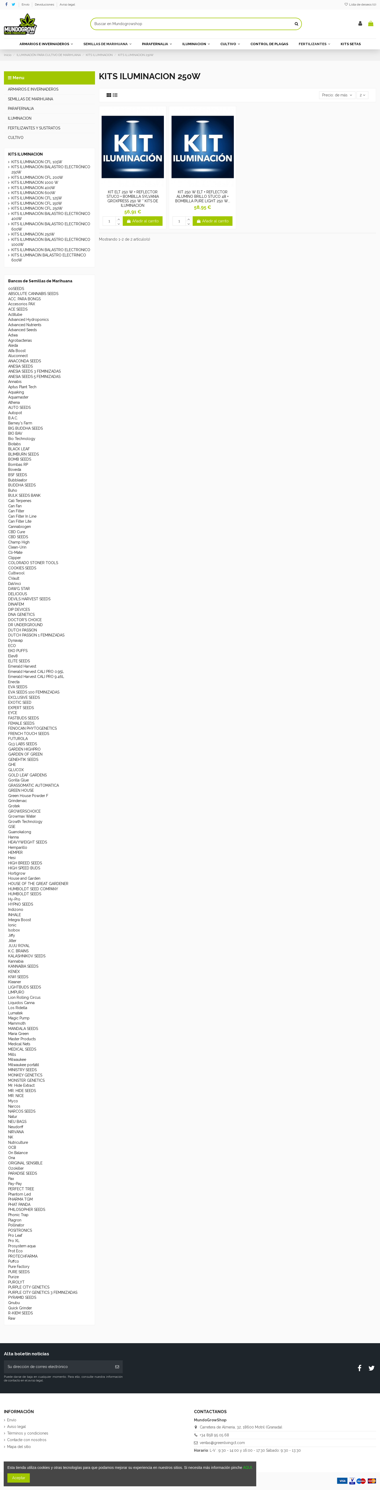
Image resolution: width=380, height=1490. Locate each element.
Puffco (13, 1261)
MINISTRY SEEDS (22, 1070)
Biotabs (14, 444)
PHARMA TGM (20, 1199)
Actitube (15, 314)
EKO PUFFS (17, 651)
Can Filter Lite (19, 521)
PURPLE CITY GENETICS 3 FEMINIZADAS (42, 1292)
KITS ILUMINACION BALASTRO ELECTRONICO (50, 250)
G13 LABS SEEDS (22, 744)
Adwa (13, 335)
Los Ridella (17, 1008)
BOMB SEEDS (19, 459)
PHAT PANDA (19, 1204)
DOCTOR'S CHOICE (25, 620)
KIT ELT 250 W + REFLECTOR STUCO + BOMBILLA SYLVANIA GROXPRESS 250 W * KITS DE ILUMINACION (133, 198)
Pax (11, 1179)
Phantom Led (19, 1194)
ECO (12, 646)
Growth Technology (25, 821)
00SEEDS (16, 289)
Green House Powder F (28, 796)
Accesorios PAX (21, 304)
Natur (12, 1116)
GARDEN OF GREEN (25, 754)
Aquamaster (18, 397)
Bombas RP (18, 464)
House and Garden (24, 878)
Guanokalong (19, 832)
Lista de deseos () (360, 4)
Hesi (12, 858)
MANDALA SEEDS (23, 1029)
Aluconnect (18, 356)
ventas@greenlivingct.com (222, 1443)
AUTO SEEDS (19, 407)
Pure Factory (19, 1266)
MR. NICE (16, 1096)
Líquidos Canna (21, 1003)
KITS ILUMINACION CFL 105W (36, 162)
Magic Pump (19, 1018)
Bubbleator (17, 480)
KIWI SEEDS (18, 977)
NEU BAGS (17, 1121)
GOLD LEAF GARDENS (27, 775)
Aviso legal (67, 4)
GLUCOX (16, 770)
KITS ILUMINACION (25, 154)
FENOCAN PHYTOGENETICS (32, 728)
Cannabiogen (19, 526)
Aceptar (18, 1478)
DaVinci (14, 584)
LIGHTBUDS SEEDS (24, 987)
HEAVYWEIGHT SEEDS (27, 842)
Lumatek (15, 1013)
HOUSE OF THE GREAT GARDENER (38, 884)
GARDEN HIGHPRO (24, 749)
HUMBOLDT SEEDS (24, 894)
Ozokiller (16, 1168)
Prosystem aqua (22, 1246)
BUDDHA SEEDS (22, 485)
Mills (12, 1054)
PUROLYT (16, 1282)
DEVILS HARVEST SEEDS (29, 599)
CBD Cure (16, 532)
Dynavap (15, 640)
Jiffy (11, 935)
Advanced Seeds (22, 330)
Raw (11, 1318)
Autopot (15, 413)
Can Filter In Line (22, 516)
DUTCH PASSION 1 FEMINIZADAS (36, 635)
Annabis (15, 381)
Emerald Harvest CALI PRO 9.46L (36, 676)
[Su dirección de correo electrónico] (58, 1366)
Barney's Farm (20, 423)
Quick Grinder (20, 1308)
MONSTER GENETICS (26, 1080)
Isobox (14, 930)
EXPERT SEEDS (21, 708)
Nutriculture (18, 1142)
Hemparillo (17, 847)
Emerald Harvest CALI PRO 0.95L (36, 671)
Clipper (14, 558)
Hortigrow (16, 873)
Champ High (19, 542)
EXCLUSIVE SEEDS (24, 697)
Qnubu (14, 1303)
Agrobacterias (20, 340)
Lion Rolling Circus (24, 997)
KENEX (14, 971)
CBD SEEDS (18, 537)
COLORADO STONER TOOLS (33, 563)
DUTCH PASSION (22, 630)
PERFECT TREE (21, 1189)
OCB (12, 1147)
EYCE (12, 713)
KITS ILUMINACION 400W (33, 188)
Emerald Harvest (22, 666)
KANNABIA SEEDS (23, 966)
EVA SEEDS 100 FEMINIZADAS (33, 692)
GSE (11, 826)
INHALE (14, 915)
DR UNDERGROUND (25, 625)
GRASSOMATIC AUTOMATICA (33, 785)
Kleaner (14, 982)
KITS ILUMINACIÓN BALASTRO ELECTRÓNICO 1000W (50, 242)
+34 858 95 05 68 (214, 1435)
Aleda (13, 345)
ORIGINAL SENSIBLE (25, 1163)
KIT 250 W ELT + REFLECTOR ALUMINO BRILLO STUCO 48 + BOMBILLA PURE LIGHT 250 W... (202, 196)
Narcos (14, 1106)
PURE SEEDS (19, 1272)
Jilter (12, 941)
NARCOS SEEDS (21, 1111)
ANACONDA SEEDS (24, 361)
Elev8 (13, 656)
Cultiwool (16, 573)
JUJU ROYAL (19, 946)
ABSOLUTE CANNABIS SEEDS (33, 294)
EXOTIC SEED (19, 702)
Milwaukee (17, 1059)
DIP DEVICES (19, 609)
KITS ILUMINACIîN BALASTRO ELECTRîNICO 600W (48, 258)
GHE (12, 764)
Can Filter (16, 511)
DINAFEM (16, 604)
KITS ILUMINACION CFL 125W (36, 198)
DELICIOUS (17, 594)
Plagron (14, 1220)
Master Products (22, 1039)
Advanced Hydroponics (28, 319)
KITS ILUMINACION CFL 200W (37, 177)
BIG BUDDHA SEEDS (25, 428)
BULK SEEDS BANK (24, 495)
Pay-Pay (15, 1184)
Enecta (14, 682)
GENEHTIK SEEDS (23, 759)
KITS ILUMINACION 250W (33, 234)
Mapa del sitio (19, 1447)
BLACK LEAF (19, 449)
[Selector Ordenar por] (337, 95)
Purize (13, 1277)
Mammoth (17, 1023)
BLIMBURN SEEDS (23, 454)
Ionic (12, 925)
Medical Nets (19, 1044)
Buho (12, 490)
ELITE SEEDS (19, 661)
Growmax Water (22, 816)
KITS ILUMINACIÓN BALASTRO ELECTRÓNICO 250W (50, 169)
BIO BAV (15, 433)
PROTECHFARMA (22, 1256)
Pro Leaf (15, 1235)
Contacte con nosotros (26, 1440)
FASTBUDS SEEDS (23, 718)
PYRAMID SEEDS (22, 1297)
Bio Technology (21, 439)
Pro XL (14, 1241)
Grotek (14, 806)
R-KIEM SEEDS (20, 1313)
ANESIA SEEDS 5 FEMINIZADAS (34, 376)
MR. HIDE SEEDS (22, 1091)
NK (10, 1137)
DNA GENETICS (21, 614)
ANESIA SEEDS (20, 366)
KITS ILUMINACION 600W (33, 193)
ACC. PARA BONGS (24, 299)
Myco (13, 1101)
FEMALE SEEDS (21, 723)
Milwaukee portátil (23, 1065)
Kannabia (15, 961)
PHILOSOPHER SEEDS (26, 1209)
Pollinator (16, 1225)
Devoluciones (45, 4)
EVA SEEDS (17, 687)
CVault (13, 578)
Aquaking (16, 392)
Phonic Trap (18, 1215)
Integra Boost (19, 920)
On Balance (18, 1153)
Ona (11, 1158)
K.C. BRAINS (18, 951)
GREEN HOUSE (21, 790)
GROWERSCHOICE (24, 811)
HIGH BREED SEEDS (25, 863)
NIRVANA (16, 1132)
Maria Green (18, 1034)
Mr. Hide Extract (21, 1085)
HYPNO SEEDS (20, 904)
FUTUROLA (18, 739)
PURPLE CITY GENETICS (28, 1287)
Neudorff (15, 1127)
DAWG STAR (19, 589)
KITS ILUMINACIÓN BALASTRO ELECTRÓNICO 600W (50, 226)
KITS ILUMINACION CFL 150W (36, 203)
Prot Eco (15, 1251)
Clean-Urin (17, 547)
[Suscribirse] (117, 1366)
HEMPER (15, 852)
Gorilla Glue (18, 780)
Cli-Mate (15, 552)
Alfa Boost (17, 351)
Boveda (14, 469)
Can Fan (15, 506)
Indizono (15, 909)
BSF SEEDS (17, 475)
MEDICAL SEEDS (22, 1049)
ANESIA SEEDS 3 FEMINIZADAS (34, 371)
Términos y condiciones (27, 1433)
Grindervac (17, 801)
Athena (14, 402)
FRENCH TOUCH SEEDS (28, 734)
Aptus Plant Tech (22, 387)
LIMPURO (16, 992)
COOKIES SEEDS (22, 568)
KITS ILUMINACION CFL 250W (37, 208)
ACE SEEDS (17, 309)
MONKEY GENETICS (25, 1075)
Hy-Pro (14, 899)
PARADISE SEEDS (22, 1173)
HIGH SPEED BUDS (24, 868)
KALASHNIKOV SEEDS (26, 956)
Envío (26, 4)
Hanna (13, 837)
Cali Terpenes (19, 501)
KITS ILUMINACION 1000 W (34, 182)
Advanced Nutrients (24, 325)
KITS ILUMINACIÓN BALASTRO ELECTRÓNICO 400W (50, 216)
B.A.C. (13, 418)
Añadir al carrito (142, 221)
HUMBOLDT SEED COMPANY (33, 889)
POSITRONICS (20, 1230)
